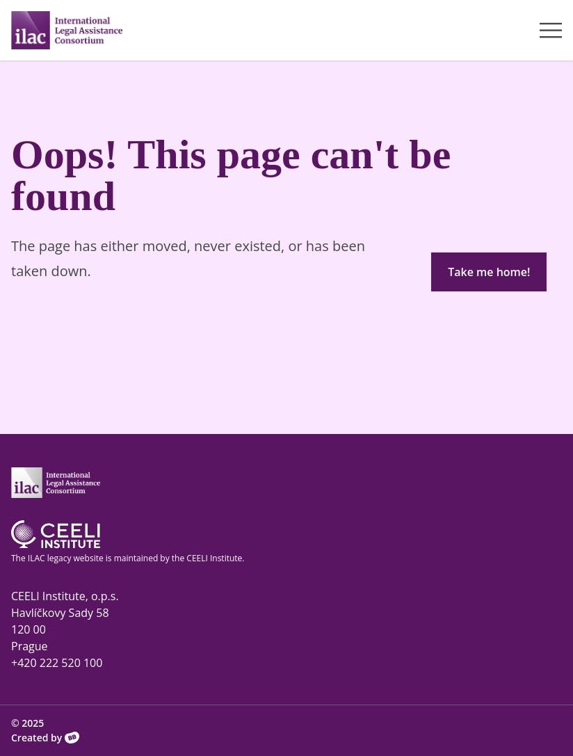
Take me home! (489, 272)
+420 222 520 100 (56, 662)
